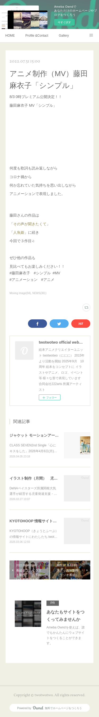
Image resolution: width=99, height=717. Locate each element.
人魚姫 (18, 232)
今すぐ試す (64, 22)
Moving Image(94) (20, 293)
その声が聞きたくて (29, 224)
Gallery (64, 35)
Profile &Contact (36, 35)
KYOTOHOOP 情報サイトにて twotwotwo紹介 (49, 521)
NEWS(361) (39, 293)
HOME (10, 35)
